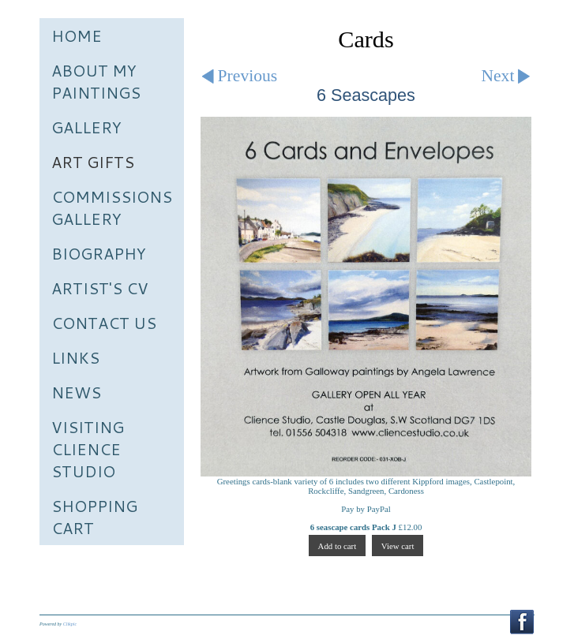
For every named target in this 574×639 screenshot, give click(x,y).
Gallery (86, 127)
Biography (98, 253)
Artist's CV (99, 288)
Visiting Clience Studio (87, 449)
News (76, 392)
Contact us (103, 323)
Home (76, 35)
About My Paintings (96, 81)
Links (75, 357)
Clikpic (70, 624)
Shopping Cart (94, 517)
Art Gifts (92, 162)
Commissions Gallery (111, 207)
